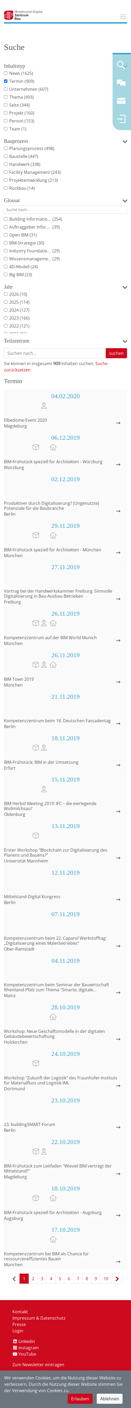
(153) (29, 121)
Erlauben (80, 1399)
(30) (40, 243)
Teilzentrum (16, 341)
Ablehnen (109, 1399)
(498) (49, 148)
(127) (25, 310)
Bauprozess (16, 141)
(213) (53, 180)
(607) (43, 89)
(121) (25, 326)
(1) (23, 129)
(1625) (27, 73)
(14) (31, 188)
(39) (56, 227)
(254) (57, 219)
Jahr (8, 287)
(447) (33, 156)
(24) (34, 267)
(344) (25, 105)
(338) (35, 164)
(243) (56, 172)
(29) (56, 251)
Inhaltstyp (14, 66)
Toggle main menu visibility (123, 16)
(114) (25, 302)
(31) (33, 235)
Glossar (12, 200)
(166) (25, 318)
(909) (29, 81)
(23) (28, 275)
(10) (23, 294)
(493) (29, 97)
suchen (116, 353)
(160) (29, 113)
